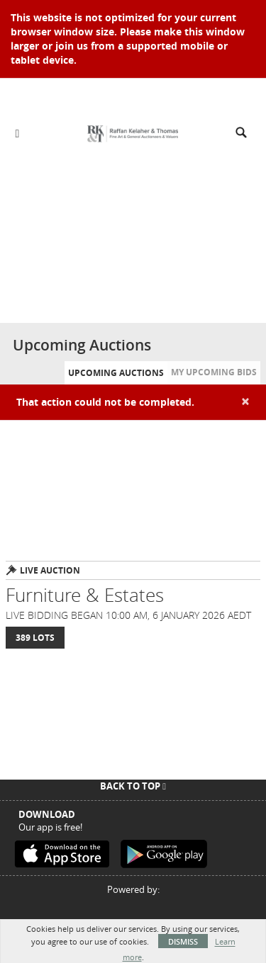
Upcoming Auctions (116, 373)
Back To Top (133, 786)
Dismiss (183, 941)
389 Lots (35, 638)
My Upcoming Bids (214, 372)
